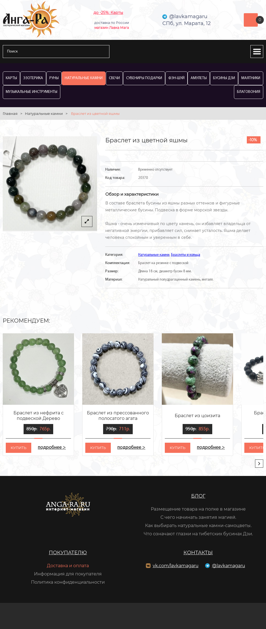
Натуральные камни (84, 78)
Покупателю (68, 553)
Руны (54, 78)
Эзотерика (33, 78)
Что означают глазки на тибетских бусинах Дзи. (198, 533)
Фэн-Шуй (176, 78)
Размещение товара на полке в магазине (198, 509)
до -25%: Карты (108, 12)
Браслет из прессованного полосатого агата (118, 415)
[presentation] (259, 463)
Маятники (250, 78)
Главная (10, 113)
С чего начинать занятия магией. (198, 517)
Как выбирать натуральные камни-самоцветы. (198, 525)
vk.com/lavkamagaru (176, 565)
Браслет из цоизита (197, 415)
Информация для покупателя (68, 574)
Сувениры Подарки (144, 78)
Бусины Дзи (224, 78)
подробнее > (52, 447)
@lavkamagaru (228, 565)
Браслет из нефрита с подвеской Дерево (38, 415)
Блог (198, 496)
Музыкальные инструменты (31, 92)
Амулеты (199, 78)
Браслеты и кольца (185, 255)
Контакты (198, 553)
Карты (11, 78)
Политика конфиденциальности (68, 582)
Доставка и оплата (68, 565)
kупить (18, 447)
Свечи (114, 78)
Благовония (248, 92)
